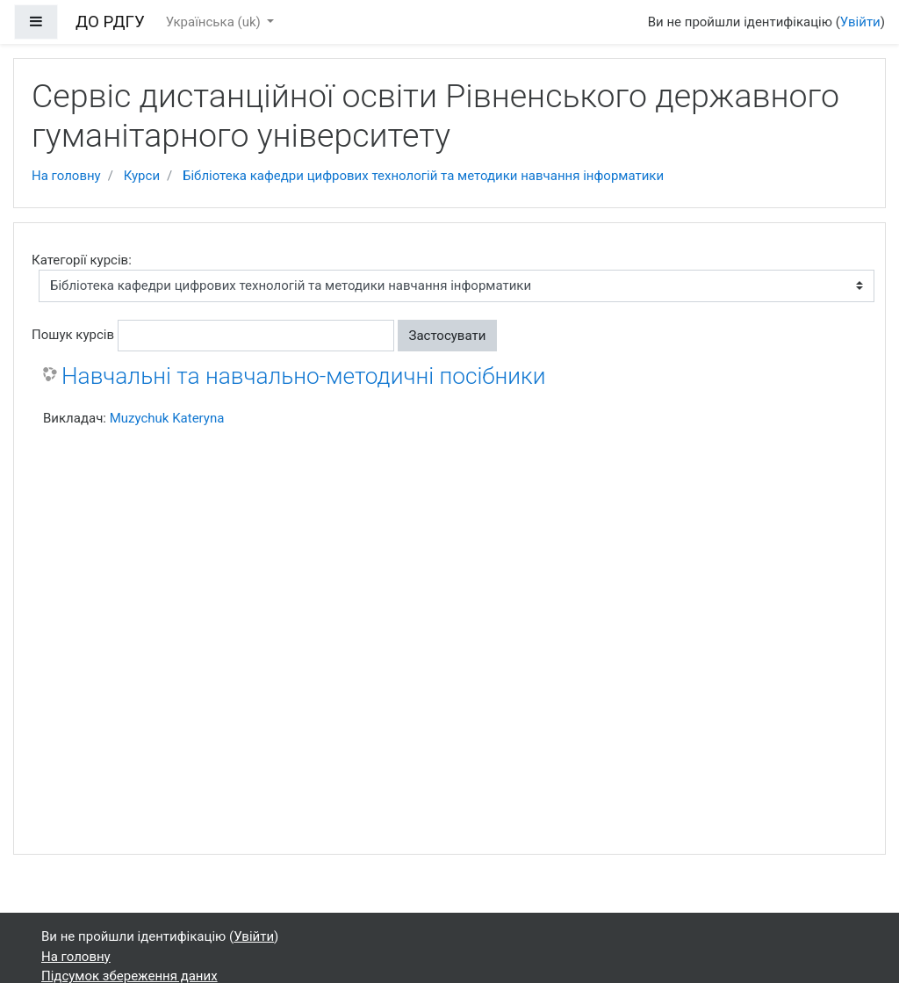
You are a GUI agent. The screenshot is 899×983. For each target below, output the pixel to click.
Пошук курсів (73, 335)
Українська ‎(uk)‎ (215, 22)
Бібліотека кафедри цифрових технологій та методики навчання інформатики (423, 176)
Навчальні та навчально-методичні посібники (303, 376)
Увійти (860, 22)
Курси (142, 176)
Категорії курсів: (82, 260)
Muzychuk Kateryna (167, 418)
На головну (66, 176)
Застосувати (447, 335)
